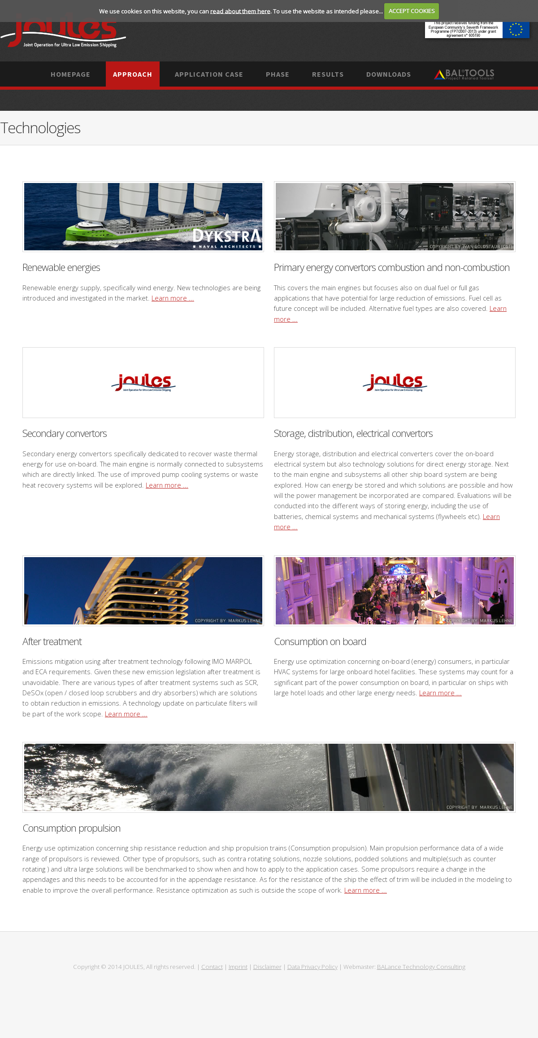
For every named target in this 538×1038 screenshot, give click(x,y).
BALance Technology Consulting (421, 967)
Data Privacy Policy (312, 967)
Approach (132, 74)
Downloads (388, 74)
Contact (212, 967)
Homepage (71, 74)
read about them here (240, 11)
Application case (209, 74)
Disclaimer (267, 967)
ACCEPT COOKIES (412, 11)
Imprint (238, 967)
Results (328, 74)
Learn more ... (173, 297)
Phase (278, 74)
